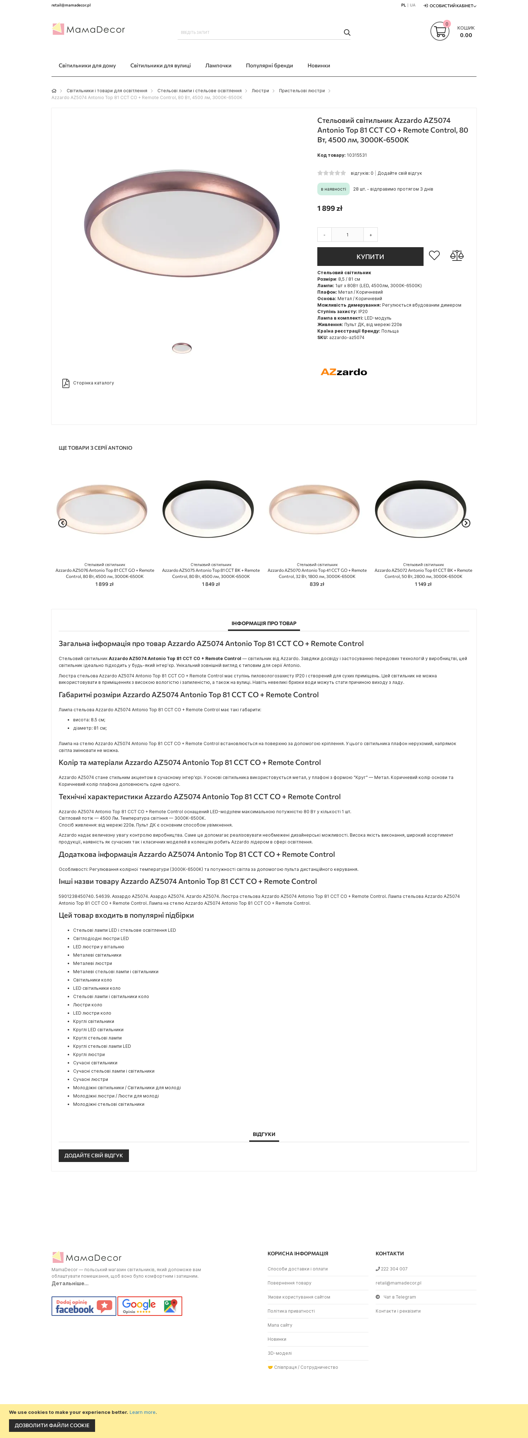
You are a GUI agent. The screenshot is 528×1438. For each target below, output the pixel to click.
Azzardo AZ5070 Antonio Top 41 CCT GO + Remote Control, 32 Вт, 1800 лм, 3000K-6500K (317, 570)
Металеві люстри (92, 963)
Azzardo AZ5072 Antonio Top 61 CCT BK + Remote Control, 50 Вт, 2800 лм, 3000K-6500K (423, 570)
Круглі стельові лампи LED (102, 1046)
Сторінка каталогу (88, 383)
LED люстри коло (92, 1013)
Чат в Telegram (396, 1297)
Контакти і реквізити (398, 1311)
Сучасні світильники (95, 1062)
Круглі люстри (89, 1054)
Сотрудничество (319, 1367)
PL (403, 5)
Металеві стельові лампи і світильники (115, 971)
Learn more (143, 1412)
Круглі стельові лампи (97, 1038)
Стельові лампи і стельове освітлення (199, 90)
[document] (265, 1421)
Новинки (277, 1339)
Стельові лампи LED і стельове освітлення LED (124, 930)
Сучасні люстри (90, 1079)
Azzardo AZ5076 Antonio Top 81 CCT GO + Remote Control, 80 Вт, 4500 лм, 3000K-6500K (104, 570)
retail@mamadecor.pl (398, 1283)
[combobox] (264, 32)
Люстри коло (87, 1004)
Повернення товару (290, 1283)
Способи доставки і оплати (298, 1269)
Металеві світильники (97, 955)
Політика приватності (291, 1311)
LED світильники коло (97, 988)
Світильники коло (92, 980)
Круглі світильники (93, 1021)
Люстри (260, 90)
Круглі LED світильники (98, 1029)
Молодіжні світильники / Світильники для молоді (127, 1087)
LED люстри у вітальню (98, 946)
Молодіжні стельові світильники (108, 1104)
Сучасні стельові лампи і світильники (114, 1071)
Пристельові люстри (302, 90)
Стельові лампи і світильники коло (111, 996)
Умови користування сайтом (299, 1297)
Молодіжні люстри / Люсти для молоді (116, 1096)
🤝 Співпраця (282, 1367)
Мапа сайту (280, 1325)
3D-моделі (280, 1353)
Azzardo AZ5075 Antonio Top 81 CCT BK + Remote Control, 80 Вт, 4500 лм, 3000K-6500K (211, 570)
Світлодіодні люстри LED (101, 938)
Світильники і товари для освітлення (107, 90)
